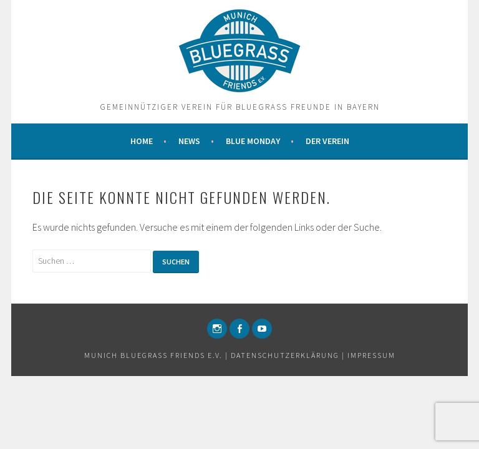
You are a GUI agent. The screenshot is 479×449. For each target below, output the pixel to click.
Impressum (371, 355)
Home (141, 141)
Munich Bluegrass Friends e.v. (153, 355)
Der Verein (327, 141)
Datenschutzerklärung (285, 355)
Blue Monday (253, 141)
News (189, 141)
